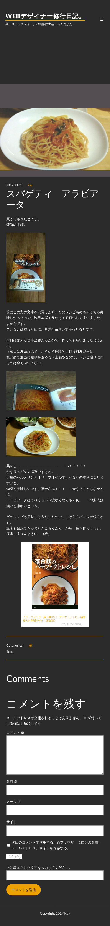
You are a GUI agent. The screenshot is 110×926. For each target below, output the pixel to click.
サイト (11, 822)
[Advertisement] (55, 64)
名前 (11, 781)
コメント (15, 732)
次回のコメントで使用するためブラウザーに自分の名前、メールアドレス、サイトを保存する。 (56, 845)
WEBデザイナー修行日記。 (45, 16)
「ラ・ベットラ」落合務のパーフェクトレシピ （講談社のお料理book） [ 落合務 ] (54, 618)
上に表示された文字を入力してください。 (39, 867)
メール (13, 801)
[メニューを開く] (102, 19)
